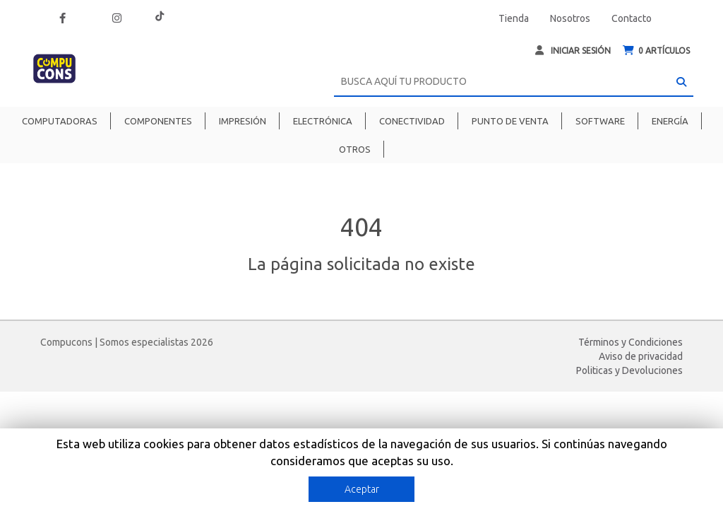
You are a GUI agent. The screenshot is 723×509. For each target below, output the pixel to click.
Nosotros (570, 18)
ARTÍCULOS (656, 50)
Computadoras (59, 121)
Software (600, 121)
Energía (670, 121)
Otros (355, 149)
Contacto (631, 18)
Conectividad (412, 121)
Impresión (242, 121)
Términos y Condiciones (630, 342)
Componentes (158, 121)
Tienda (513, 18)
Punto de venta (510, 121)
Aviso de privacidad (641, 356)
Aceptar (362, 489)
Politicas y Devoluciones (629, 370)
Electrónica (322, 121)
